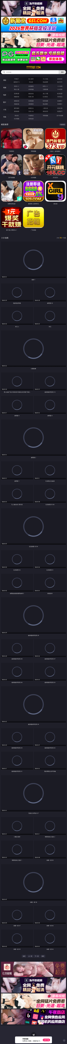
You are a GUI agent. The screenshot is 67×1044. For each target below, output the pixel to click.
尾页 (43, 956)
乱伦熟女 (45, 97)
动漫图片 (59, 101)
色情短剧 (31, 119)
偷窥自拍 (16, 101)
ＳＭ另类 (59, 89)
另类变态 (59, 97)
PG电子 (16, 79)
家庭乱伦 (31, 108)
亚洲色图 (31, 101)
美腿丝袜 (16, 104)
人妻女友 (45, 108)
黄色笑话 (45, 111)
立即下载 (46, 1040)
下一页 (37, 956)
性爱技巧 (59, 111)
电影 (4, 95)
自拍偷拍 (31, 86)
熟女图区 (45, 104)
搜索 (62, 72)
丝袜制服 (31, 89)
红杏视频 (16, 119)
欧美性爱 (59, 93)
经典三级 (31, 97)
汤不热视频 (60, 115)
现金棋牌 (45, 82)
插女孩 (17, 115)
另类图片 (59, 104)
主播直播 (45, 89)
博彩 (4, 80)
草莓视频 (45, 115)
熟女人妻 (16, 89)
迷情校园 (16, 111)
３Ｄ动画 (59, 86)
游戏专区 (59, 79)
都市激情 (16, 108)
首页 (24, 956)
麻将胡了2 (17, 82)
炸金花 (31, 82)
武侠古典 (59, 108)
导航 (4, 117)
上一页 (30, 956)
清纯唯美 (31, 104)
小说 (4, 110)
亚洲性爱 (16, 93)
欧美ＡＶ (45, 86)
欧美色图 (45, 101)
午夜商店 (31, 115)
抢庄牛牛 (59, 82)
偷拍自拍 (31, 93)
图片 (4, 102)
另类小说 (31, 111)
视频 (4, 88)
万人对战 (45, 79)
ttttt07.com (33, 67)
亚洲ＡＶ (16, 86)
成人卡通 (45, 93)
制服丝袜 (16, 97)
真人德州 (31, 79)
